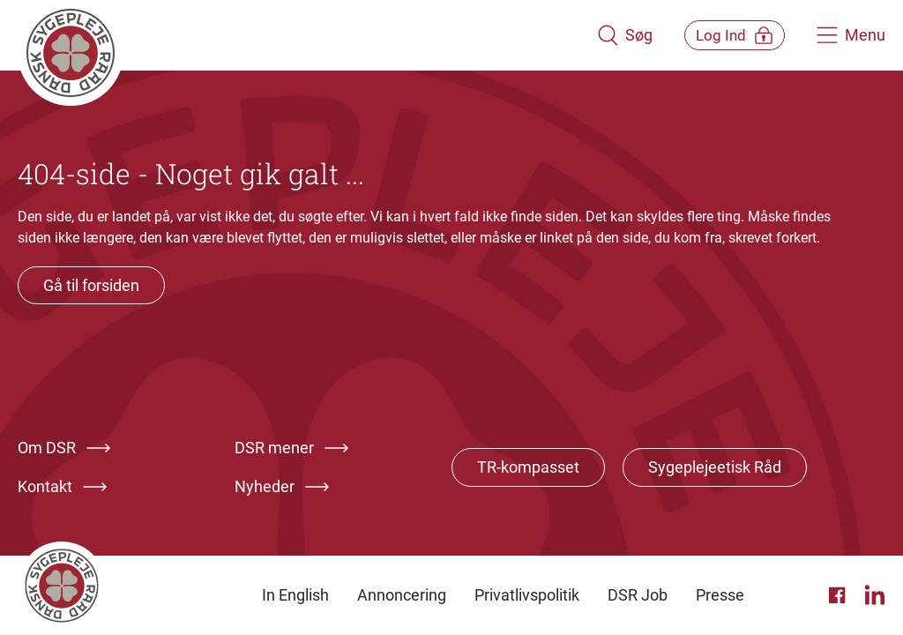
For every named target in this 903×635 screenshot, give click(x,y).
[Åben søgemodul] (601, 35)
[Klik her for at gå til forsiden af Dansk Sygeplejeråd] (295, 35)
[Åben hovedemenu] (851, 35)
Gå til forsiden (91, 285)
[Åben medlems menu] (722, 35)
